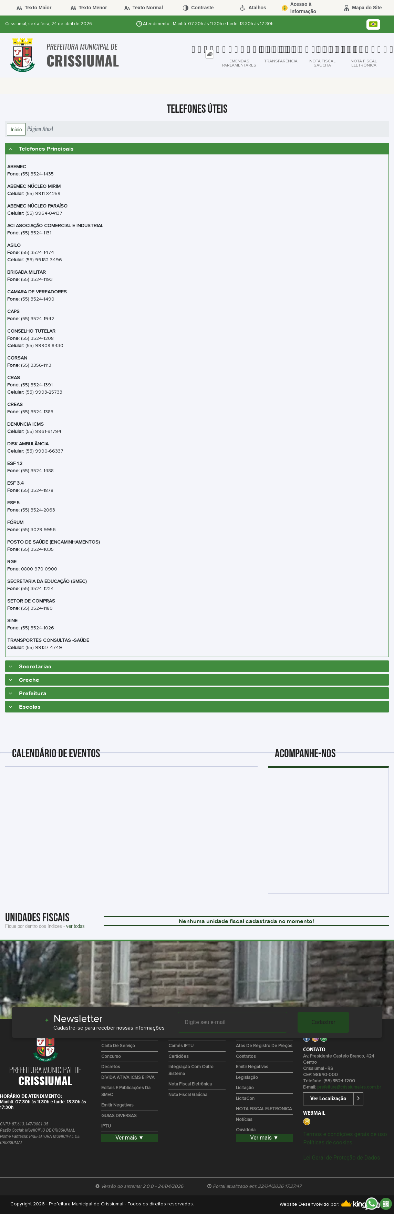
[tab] (209, 54)
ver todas (75, 925)
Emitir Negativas (117, 1105)
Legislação (247, 1077)
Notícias (244, 1119)
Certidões (178, 1056)
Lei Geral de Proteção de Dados (341, 1157)
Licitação (245, 1088)
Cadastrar (323, 1022)
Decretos (110, 1067)
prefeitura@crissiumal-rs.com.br (349, 1087)
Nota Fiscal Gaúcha (187, 1095)
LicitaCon (245, 1098)
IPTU (106, 1126)
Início (16, 129)
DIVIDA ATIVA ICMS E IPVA (128, 1077)
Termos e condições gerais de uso (345, 1134)
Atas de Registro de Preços (264, 1046)
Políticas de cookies (327, 1142)
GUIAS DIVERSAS (119, 1116)
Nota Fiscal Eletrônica (190, 1084)
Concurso (111, 1056)
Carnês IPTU (181, 1046)
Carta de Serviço (118, 1046)
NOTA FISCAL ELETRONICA (264, 1109)
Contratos (246, 1056)
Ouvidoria (246, 1130)
